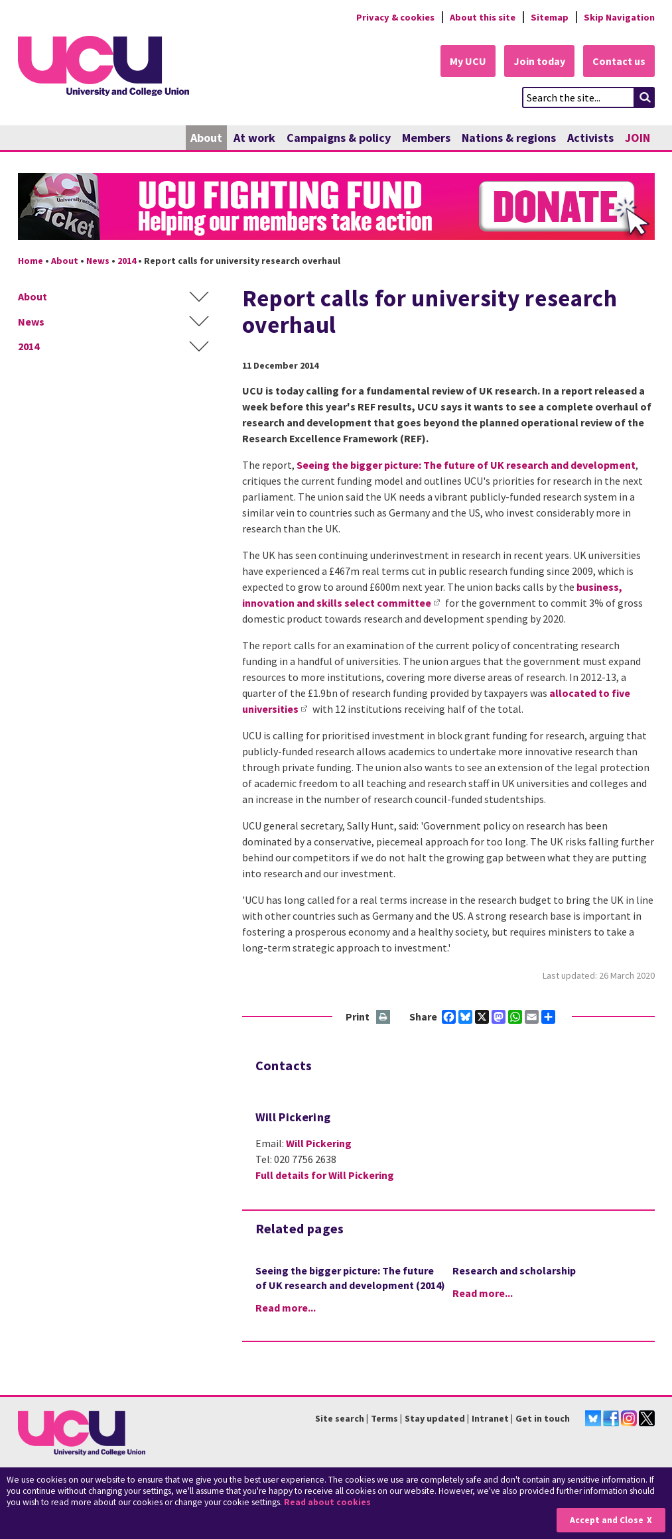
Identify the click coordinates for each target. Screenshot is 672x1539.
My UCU (468, 61)
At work (254, 137)
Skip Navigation (619, 17)
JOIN (637, 137)
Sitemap (550, 17)
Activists (590, 137)
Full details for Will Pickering (324, 1175)
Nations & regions (509, 137)
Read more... (285, 1307)
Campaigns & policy (339, 137)
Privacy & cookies (395, 17)
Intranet (490, 1418)
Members (426, 137)
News (97, 261)
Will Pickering (319, 1143)
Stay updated (435, 1418)
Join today (539, 61)
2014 (126, 261)
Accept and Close (606, 1520)
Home (30, 261)
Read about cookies (327, 1502)
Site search (339, 1418)
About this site (482, 17)
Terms (384, 1418)
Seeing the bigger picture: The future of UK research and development (466, 464)
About (206, 137)
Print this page (383, 1017)
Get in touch (542, 1418)
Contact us (618, 61)
